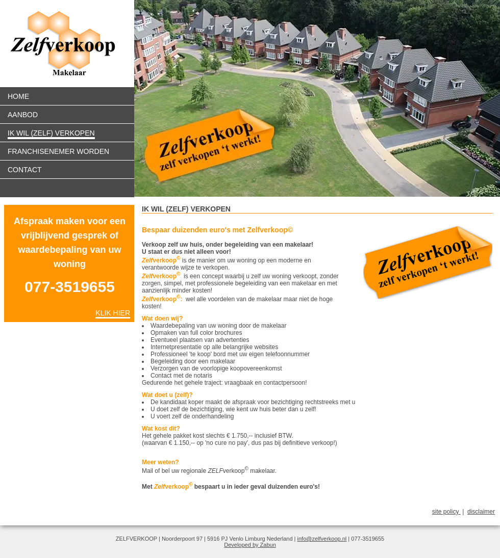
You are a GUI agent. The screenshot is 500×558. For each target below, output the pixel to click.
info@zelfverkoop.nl (322, 539)
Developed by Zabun (250, 545)
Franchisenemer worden (58, 151)
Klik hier (112, 313)
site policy (446, 511)
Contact (25, 170)
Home (18, 96)
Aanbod (23, 115)
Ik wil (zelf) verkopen (51, 133)
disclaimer (481, 511)
